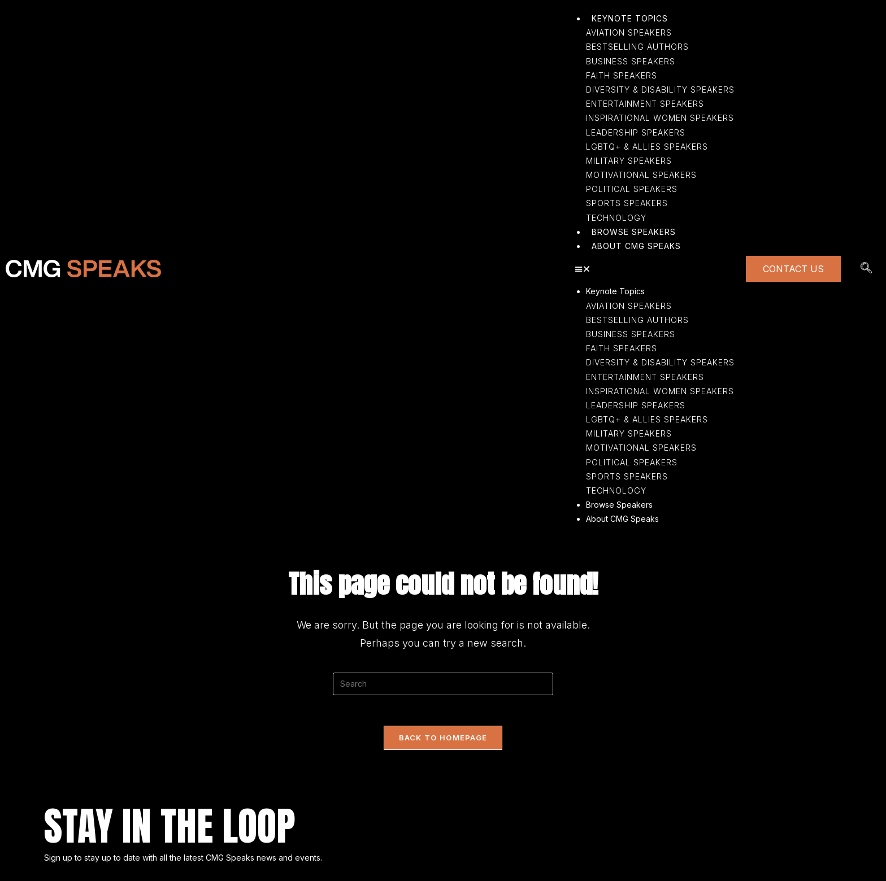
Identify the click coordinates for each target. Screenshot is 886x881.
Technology (616, 490)
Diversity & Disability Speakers (660, 362)
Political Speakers (631, 462)
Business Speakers (630, 334)
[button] (655, 268)
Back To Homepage (443, 740)
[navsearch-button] (866, 269)
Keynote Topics (615, 291)
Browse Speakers (619, 504)
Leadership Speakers (635, 405)
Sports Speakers (627, 476)
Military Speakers (629, 433)
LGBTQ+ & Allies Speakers (647, 419)
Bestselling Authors (637, 320)
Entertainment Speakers (645, 377)
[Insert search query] (443, 684)
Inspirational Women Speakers (660, 391)
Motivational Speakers (641, 447)
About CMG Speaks (622, 519)
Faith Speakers (621, 348)
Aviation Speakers (629, 306)
